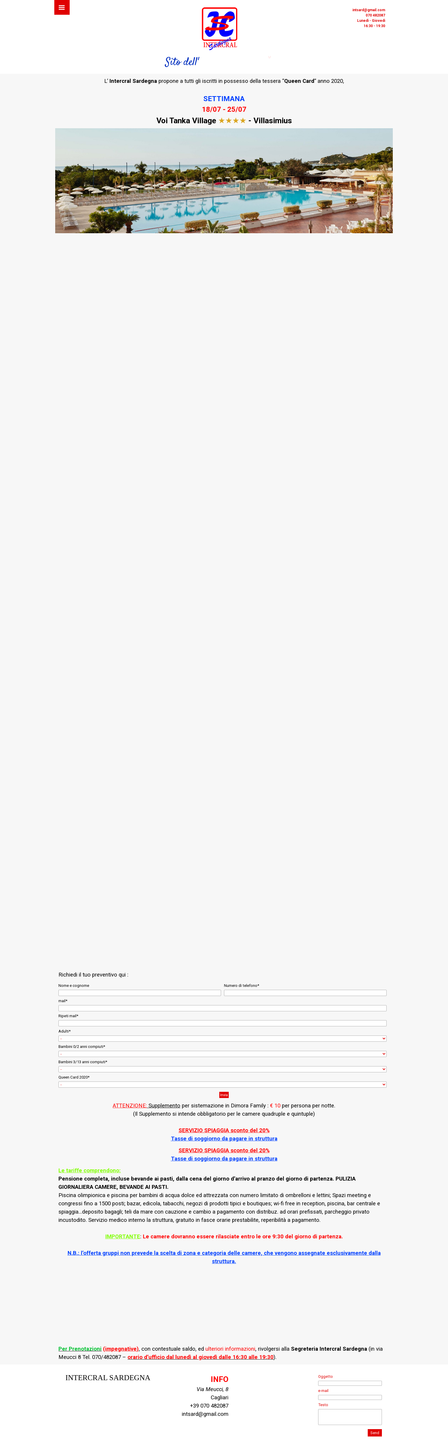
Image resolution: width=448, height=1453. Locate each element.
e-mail (323, 1390)
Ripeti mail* (68, 1016)
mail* (62, 1001)
